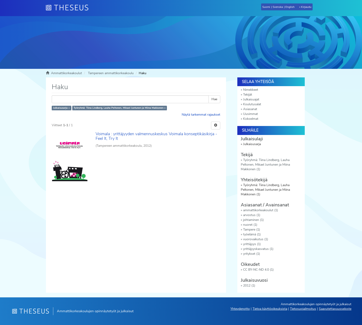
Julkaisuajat (251, 99)
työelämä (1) (252, 234)
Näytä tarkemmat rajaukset (201, 114)
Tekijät (247, 94)
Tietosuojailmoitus (303, 309)
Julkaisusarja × (61, 108)
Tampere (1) (251, 229)
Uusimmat (250, 114)
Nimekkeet (250, 90)
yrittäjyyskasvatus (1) (258, 249)
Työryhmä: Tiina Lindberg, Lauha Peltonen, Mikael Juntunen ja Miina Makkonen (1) (265, 164)
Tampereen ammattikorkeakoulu (111, 73)
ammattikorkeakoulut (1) (260, 210)
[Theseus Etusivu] (69, 8)
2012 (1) (249, 285)
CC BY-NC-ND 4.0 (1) (258, 269)
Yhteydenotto (240, 309)
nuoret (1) (250, 225)
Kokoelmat (250, 119)
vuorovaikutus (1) (255, 239)
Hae (214, 99)
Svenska (278, 7)
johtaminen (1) (253, 220)
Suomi (266, 7)
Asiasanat (250, 109)
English (290, 7)
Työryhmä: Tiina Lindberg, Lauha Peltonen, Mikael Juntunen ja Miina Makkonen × (120, 108)
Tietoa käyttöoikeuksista (270, 309)
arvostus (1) (251, 215)
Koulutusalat (252, 104)
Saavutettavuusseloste (335, 309)
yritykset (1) (251, 254)
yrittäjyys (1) (252, 244)
